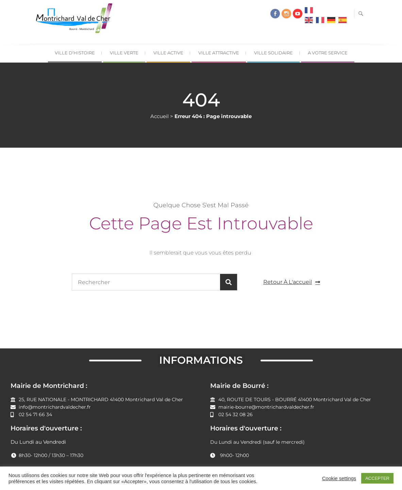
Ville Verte (124, 52)
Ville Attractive (218, 52)
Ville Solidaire (273, 52)
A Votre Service (328, 52)
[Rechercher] (228, 282)
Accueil (159, 116)
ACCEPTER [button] (377, 478)
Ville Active (168, 52)
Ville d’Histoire (75, 52)
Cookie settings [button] (339, 478)
